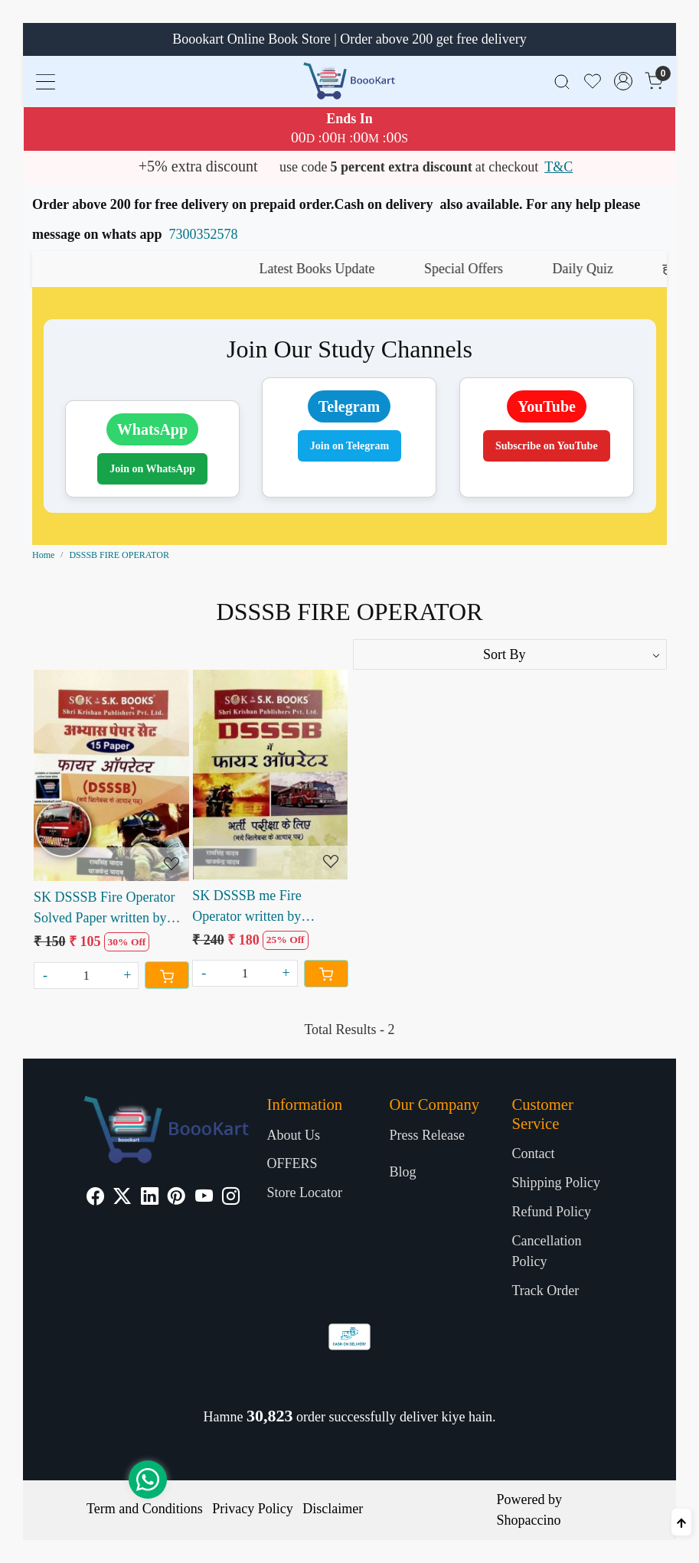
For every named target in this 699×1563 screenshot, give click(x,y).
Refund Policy (551, 1211)
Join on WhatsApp (152, 469)
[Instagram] (231, 1198)
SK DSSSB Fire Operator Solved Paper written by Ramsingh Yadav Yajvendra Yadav (110, 908)
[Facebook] (95, 1198)
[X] (122, 1198)
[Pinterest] (176, 1198)
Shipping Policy (555, 1182)
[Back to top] (681, 1522)
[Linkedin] (150, 1198)
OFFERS (292, 1163)
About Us (294, 1135)
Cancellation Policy (546, 1251)
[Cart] (167, 975)
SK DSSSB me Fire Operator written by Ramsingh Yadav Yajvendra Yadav (268, 907)
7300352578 (203, 234)
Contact (532, 1153)
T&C (558, 167)
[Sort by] (510, 654)
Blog (402, 1172)
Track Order (545, 1290)
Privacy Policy (252, 1508)
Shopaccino (529, 1520)
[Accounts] (623, 81)
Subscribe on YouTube (546, 446)
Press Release (426, 1135)
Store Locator (304, 1192)
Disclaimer (332, 1508)
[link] (562, 80)
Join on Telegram (349, 446)
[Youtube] (204, 1198)
